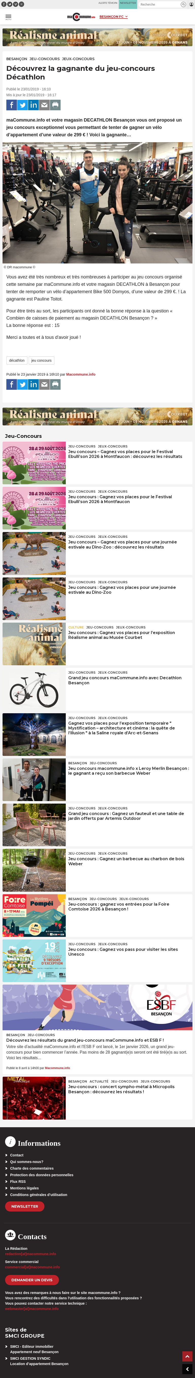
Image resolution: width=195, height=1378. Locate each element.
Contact (16, 1155)
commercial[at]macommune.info (32, 1267)
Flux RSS (18, 1182)
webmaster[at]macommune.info (32, 1309)
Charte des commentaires (32, 1168)
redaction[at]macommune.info (30, 1254)
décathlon (17, 360)
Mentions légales (24, 1188)
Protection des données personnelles (41, 1175)
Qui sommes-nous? (26, 1162)
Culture (76, 627)
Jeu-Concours (45, 59)
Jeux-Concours (78, 59)
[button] (183, 4)
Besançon (16, 59)
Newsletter (24, 1206)
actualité (99, 1081)
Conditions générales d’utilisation (38, 1195)
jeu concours (41, 360)
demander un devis (32, 1280)
